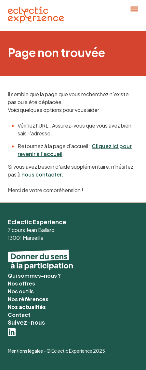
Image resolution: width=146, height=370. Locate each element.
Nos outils (21, 291)
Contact (19, 314)
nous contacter (41, 174)
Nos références (28, 299)
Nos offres (21, 283)
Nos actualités (27, 306)
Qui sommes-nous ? (34, 275)
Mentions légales (25, 351)
